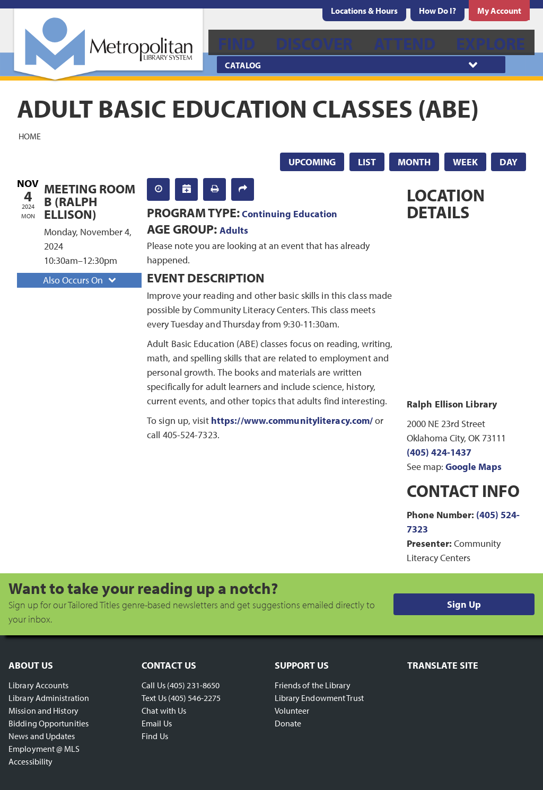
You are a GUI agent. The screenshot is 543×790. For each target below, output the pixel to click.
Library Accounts (38, 685)
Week (465, 162)
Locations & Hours (364, 10)
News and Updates (41, 736)
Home (30, 135)
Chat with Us (164, 710)
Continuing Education (289, 214)
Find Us (155, 736)
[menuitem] (364, 10)
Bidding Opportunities (48, 723)
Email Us (157, 723)
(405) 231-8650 (193, 685)
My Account (499, 10)
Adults (234, 230)
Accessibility (30, 761)
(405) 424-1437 (439, 452)
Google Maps (473, 466)
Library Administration (48, 698)
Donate (288, 723)
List (367, 162)
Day (509, 162)
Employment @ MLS (44, 748)
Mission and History (43, 710)
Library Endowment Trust (319, 698)
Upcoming (312, 162)
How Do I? (437, 10)
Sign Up (464, 604)
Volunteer (292, 710)
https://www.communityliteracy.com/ (292, 420)
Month (414, 162)
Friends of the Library (313, 685)
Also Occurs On (80, 280)
